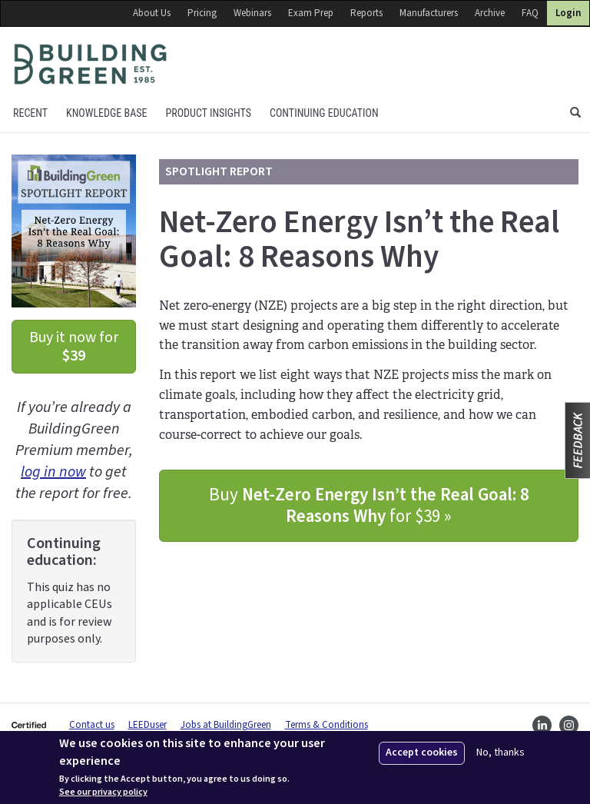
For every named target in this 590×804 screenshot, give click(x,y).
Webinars (252, 13)
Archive (490, 13)
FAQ (530, 13)
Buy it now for (73, 347)
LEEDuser (147, 725)
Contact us (91, 725)
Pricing (202, 13)
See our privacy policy (103, 792)
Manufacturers (428, 13)
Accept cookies (422, 752)
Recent (30, 113)
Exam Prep (310, 13)
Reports (366, 13)
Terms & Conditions (326, 725)
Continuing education (324, 113)
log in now (53, 472)
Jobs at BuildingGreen (226, 725)
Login (568, 13)
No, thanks (500, 753)
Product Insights (208, 113)
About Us (152, 13)
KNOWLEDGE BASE (106, 113)
